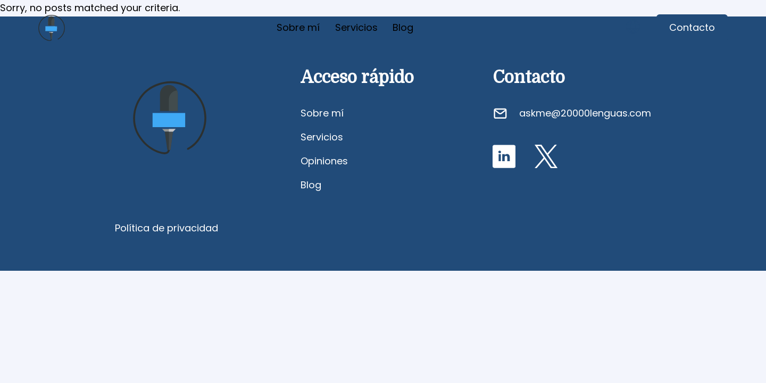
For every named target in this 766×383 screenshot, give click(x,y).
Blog (403, 27)
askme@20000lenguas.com (585, 113)
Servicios (356, 27)
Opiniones (324, 161)
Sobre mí (298, 27)
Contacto (692, 27)
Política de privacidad (166, 228)
